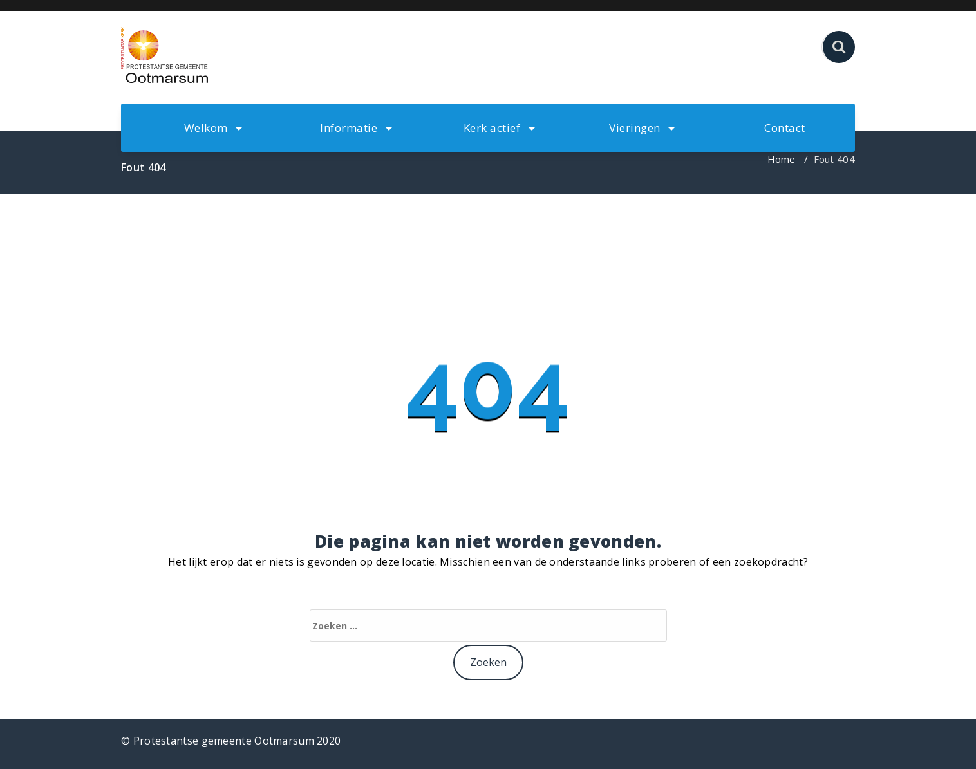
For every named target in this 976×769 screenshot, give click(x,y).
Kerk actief (499, 127)
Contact (784, 127)
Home (781, 159)
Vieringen (642, 127)
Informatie (356, 127)
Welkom (213, 127)
